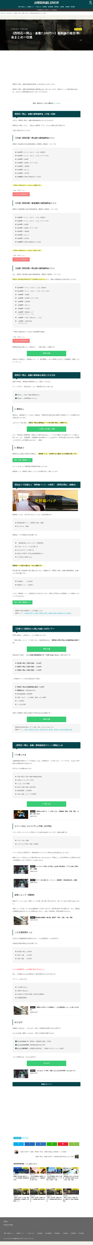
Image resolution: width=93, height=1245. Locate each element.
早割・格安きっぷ (22, 6)
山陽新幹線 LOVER (18, 1242)
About (6, 1225)
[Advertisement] (46, 65)
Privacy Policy (8, 1228)
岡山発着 (73, 6)
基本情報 (45, 6)
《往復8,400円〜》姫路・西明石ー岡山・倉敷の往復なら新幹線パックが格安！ (47, 613)
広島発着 (67, 6)
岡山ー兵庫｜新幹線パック (22, 460)
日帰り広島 (46, 353)
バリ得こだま (38, 6)
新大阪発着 (50, 6)
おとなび (46, 1066)
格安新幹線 (18, 1141)
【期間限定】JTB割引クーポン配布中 (47, 9)
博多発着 (56, 6)
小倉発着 (62, 6)
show (58, 103)
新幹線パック (31, 6)
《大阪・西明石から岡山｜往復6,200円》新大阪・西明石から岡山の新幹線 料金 (47, 730)
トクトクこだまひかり (21, 193)
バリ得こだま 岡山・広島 (46, 429)
